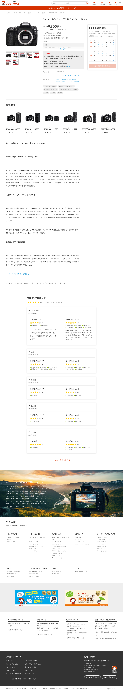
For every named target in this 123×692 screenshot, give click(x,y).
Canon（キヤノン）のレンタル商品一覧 (68, 76)
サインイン (109, 3)
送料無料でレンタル (102, 66)
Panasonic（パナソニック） (36, 546)
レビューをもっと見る (61, 460)
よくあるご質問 (102, 3)
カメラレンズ (56, 534)
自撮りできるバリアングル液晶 (69, 89)
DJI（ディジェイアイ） (81, 541)
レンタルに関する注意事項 (13, 673)
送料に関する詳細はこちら (44, 634)
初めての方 (94, 3)
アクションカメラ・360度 (38, 568)
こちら (69, 66)
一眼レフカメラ (12, 534)
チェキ (76, 568)
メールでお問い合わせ (92, 677)
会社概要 (66, 688)
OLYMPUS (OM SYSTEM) (59, 546)
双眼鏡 (54, 568)
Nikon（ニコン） (11, 539)
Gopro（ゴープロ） (80, 539)
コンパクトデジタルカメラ (106, 534)
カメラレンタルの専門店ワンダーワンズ (107, 688)
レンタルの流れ (10, 667)
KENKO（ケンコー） (57, 573)
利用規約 (45, 688)
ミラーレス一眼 (34, 534)
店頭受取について (30, 673)
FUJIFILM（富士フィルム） (59, 551)
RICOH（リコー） (102, 544)
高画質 (46, 92)
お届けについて (29, 670)
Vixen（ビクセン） (57, 571)
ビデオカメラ (79, 534)
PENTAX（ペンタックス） (14, 537)
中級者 (60, 92)
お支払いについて (11, 670)
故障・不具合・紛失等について (33, 664)
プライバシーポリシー (34, 688)
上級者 (53, 92)
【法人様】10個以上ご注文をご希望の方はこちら (25, 679)
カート (115, 3)
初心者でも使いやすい (50, 89)
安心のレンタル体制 (30, 667)
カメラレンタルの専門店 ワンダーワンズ (61, 8)
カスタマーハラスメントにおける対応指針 (16, 688)
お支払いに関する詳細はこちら (75, 638)
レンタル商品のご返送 (31, 661)
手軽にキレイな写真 (50, 86)
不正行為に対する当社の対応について (80, 688)
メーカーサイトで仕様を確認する (17, 274)
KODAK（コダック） (102, 537)
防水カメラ (10, 568)
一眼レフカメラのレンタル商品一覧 (66, 79)
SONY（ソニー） (33, 544)
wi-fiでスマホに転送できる (66, 86)
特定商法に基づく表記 (55, 688)
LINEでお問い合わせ (109, 677)
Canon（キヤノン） (12, 541)
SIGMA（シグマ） (34, 541)
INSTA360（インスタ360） (36, 571)
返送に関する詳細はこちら (15, 630)
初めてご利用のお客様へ (13, 664)
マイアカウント (10, 661)
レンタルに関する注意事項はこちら (106, 638)
